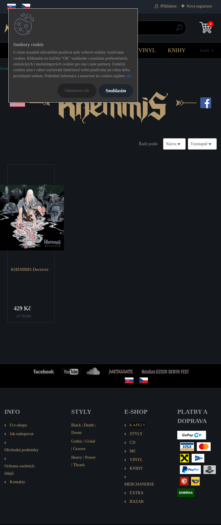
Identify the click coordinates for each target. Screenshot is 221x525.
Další (204, 50)
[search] (179, 29)
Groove (79, 449)
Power (90, 457)
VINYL (147, 50)
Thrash (79, 465)
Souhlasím (116, 90)
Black (76, 425)
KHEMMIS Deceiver (30, 269)
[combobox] (174, 144)
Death (89, 425)
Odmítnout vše (77, 90)
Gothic (77, 441)
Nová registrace (199, 6)
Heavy (76, 457)
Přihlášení (169, 6)
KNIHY (177, 50)
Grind (90, 441)
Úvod (4, 69)
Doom (76, 433)
